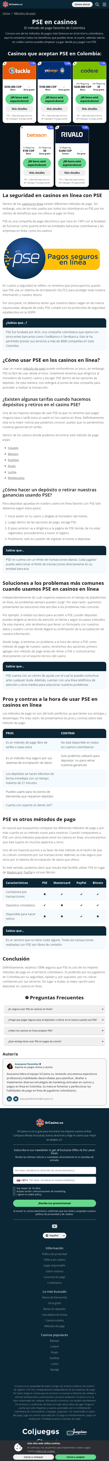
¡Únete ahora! (82, 4)
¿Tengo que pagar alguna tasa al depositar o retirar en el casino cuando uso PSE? (52, 1019)
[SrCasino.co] (16, 4)
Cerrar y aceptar (76, 1457)
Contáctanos (54, 1282)
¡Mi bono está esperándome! (19, 99)
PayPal (28, 872)
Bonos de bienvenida (54, 1297)
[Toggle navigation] (104, 4)
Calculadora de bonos (54, 1314)
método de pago (34, 368)
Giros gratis (54, 1303)
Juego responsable (54, 1265)
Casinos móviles (54, 1320)
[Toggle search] (97, 4)
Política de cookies (54, 1259)
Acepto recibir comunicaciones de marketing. (39, 1191)
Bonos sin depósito (54, 1309)
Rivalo (12, 466)
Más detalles (19, 109)
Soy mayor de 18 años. (27, 1188)
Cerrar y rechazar (33, 1457)
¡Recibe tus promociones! (54, 1203)
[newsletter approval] (14, 1191)
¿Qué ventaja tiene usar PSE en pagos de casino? (34, 1041)
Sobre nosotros (54, 1271)
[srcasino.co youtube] (54, 1226)
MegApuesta (16, 478)
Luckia (12, 472)
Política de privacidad (54, 1254)
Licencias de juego (54, 1277)
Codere (54, 1346)
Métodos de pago (54, 1326)
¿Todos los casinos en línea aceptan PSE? (30, 1030)
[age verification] (14, 1188)
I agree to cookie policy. (27, 1194)
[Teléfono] (54, 1180)
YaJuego (13, 448)
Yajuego (54, 1369)
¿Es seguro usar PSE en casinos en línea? (30, 1009)
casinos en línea (32, 204)
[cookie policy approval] (14, 1194)
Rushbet (13, 460)
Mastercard (14, 872)
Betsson (13, 454)
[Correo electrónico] (54, 1170)
